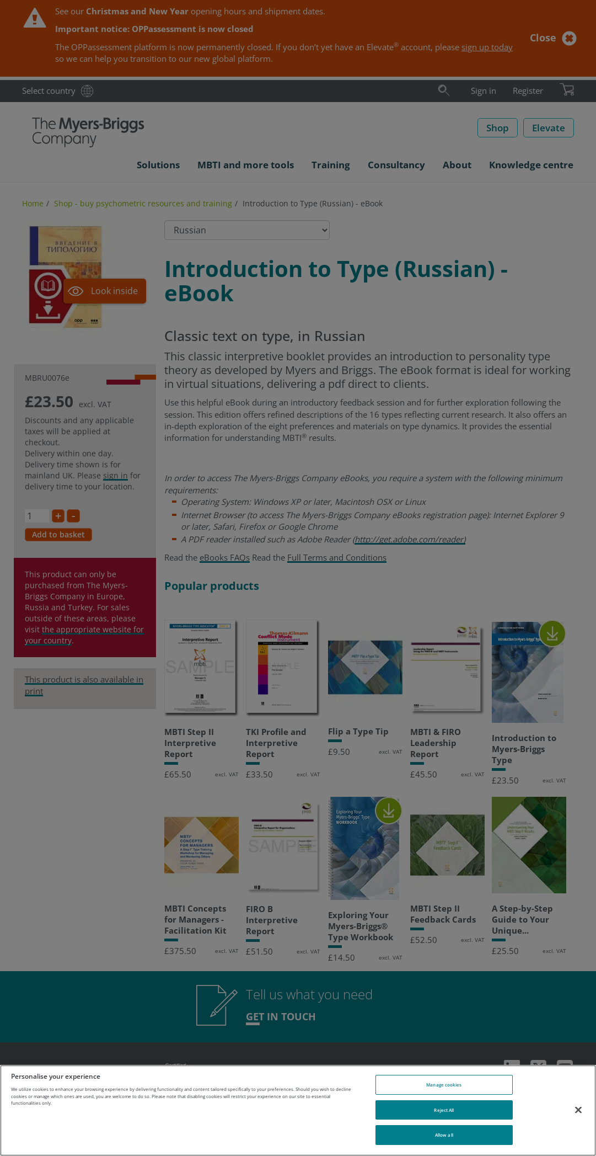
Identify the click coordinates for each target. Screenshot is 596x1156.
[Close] (578, 1110)
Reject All (444, 1110)
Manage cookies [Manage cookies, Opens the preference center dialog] (443, 1085)
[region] (298, 1110)
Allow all (444, 1135)
